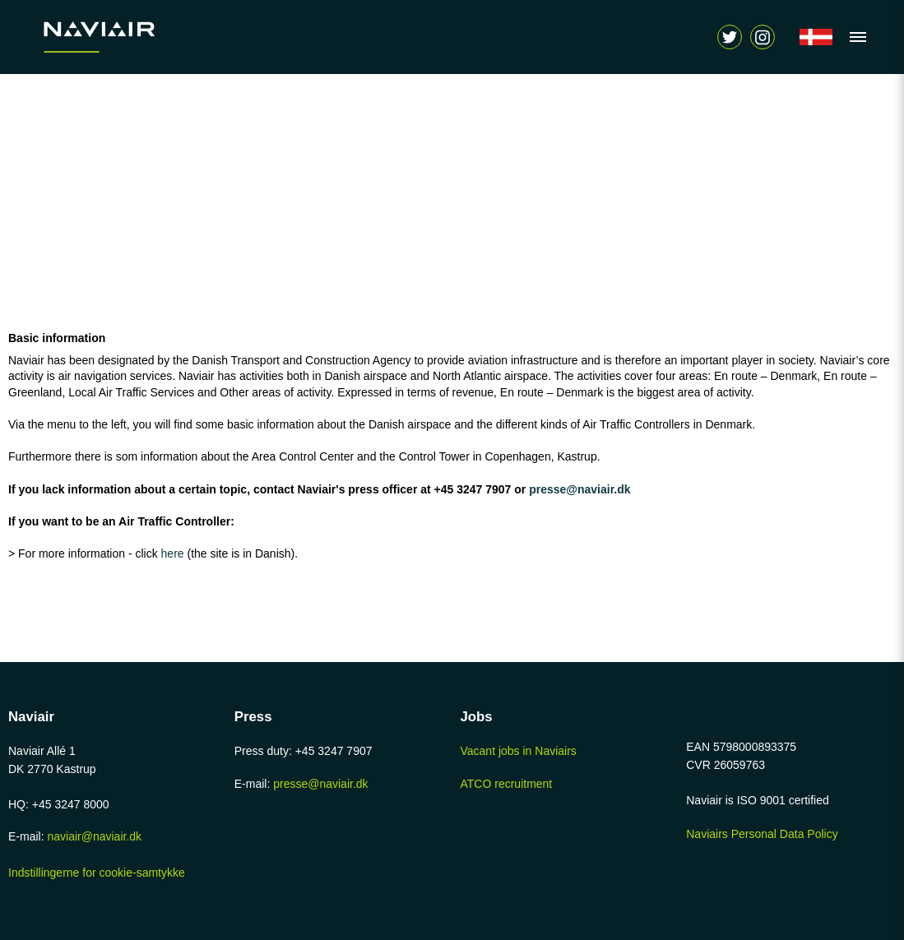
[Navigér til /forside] (816, 37)
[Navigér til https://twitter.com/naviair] (729, 37)
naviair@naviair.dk (94, 836)
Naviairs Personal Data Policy (761, 833)
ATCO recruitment (507, 783)
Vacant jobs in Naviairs (519, 750)
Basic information (56, 338)
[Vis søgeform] (762, 37)
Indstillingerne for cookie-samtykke (96, 872)
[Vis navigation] (854, 37)
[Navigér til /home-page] (135, 37)
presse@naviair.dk (579, 489)
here (174, 553)
